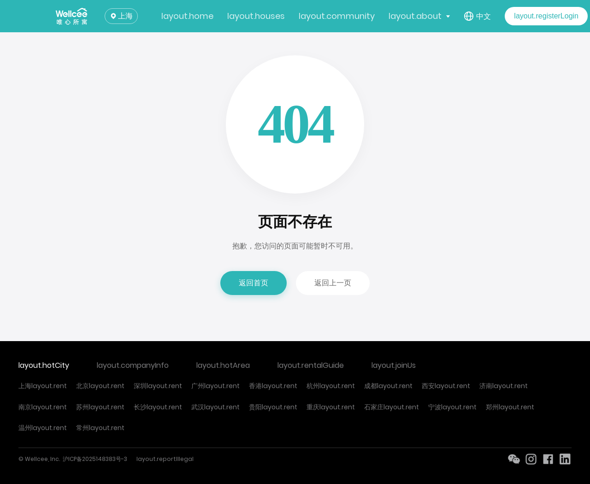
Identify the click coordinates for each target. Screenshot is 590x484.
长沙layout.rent (158, 407)
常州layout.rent (100, 427)
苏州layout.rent (100, 407)
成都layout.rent (388, 385)
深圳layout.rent (158, 385)
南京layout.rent (42, 407)
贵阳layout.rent (273, 407)
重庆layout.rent (331, 407)
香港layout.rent (273, 385)
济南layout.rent (503, 385)
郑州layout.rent (510, 407)
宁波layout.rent (452, 407)
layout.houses (256, 16)
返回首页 (253, 283)
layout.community (337, 16)
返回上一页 (332, 283)
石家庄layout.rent (391, 407)
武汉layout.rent (215, 407)
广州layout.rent (215, 385)
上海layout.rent (42, 385)
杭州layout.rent (331, 385)
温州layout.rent (42, 427)
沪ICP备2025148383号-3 (95, 459)
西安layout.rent (446, 385)
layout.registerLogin (546, 16)
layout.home (187, 16)
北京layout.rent (100, 385)
